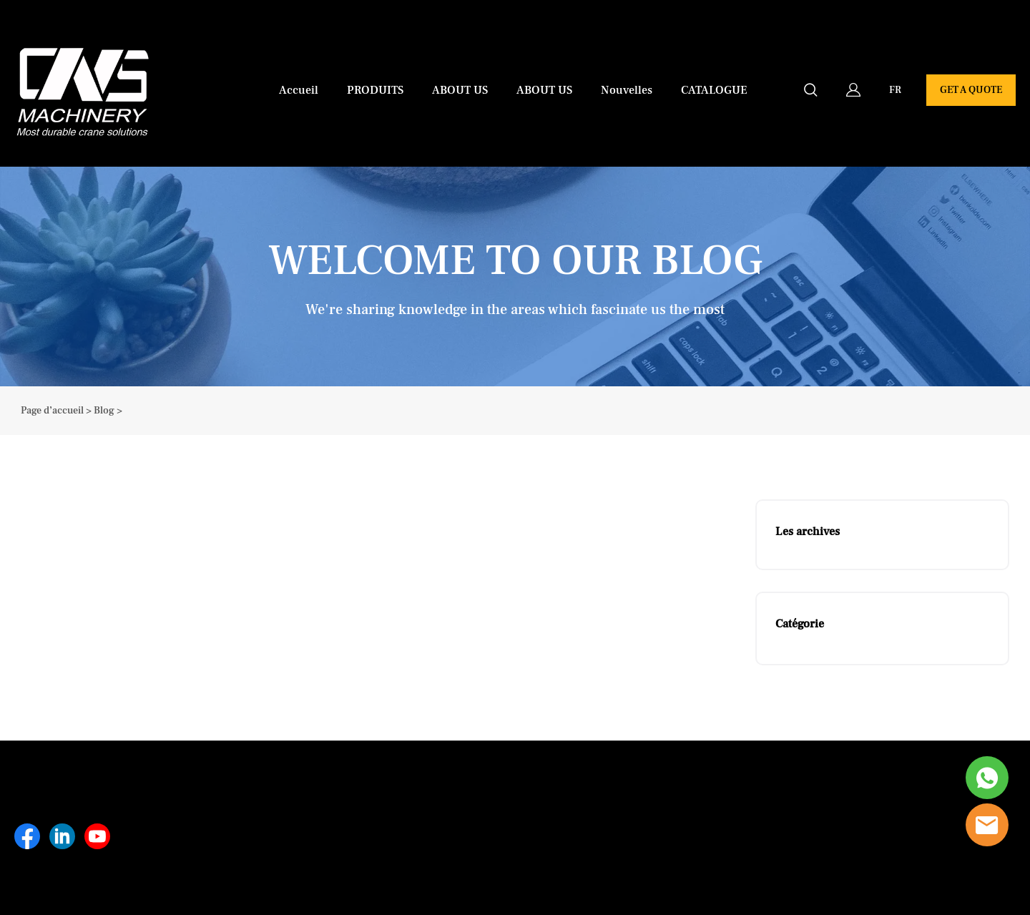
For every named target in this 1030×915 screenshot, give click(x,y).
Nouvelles (626, 90)
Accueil (298, 90)
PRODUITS (375, 90)
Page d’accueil (52, 410)
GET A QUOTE (971, 90)
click (515, 276)
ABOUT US (460, 90)
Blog (104, 410)
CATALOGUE (714, 90)
